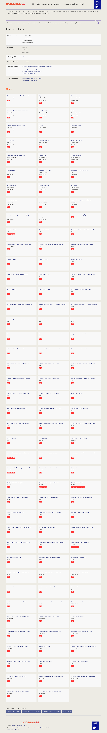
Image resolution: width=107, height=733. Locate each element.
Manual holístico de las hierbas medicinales (82, 244)
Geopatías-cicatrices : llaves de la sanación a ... (82, 334)
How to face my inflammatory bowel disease (50, 691)
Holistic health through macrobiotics (16, 125)
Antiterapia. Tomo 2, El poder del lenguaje (17, 349)
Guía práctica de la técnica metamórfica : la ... (82, 572)
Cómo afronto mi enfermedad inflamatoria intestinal (20, 96)
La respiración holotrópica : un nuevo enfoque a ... (51, 349)
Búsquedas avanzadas (44, 4)
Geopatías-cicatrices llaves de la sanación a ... (82, 497)
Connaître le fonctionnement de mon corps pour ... (19, 110)
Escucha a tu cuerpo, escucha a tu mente (81, 468)
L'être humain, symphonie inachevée (16, 155)
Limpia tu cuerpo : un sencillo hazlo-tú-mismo (18, 691)
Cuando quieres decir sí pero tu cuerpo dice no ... (19, 527)
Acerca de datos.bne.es (13, 729)
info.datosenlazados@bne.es (19, 725)
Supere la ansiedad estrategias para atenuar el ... (19, 542)
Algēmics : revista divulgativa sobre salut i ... (49, 482)
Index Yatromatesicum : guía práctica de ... (81, 215)
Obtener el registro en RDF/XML (51, 711)
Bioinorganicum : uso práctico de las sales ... (18, 423)
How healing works (76, 125)
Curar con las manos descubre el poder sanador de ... (52, 304)
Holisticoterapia (43, 438)
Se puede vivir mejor (12, 200)
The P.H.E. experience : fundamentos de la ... (18, 319)
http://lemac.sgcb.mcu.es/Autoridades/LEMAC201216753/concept (37, 66)
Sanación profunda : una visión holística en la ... (83, 423)
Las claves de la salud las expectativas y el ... (18, 497)
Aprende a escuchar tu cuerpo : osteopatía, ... (50, 572)
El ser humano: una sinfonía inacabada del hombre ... (52, 542)
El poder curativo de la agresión (47, 527)
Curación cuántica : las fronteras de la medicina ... (19, 378)
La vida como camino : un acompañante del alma (19, 602)
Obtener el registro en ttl (14, 711)
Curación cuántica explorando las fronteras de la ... (83, 229)
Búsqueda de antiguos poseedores (66, 4)
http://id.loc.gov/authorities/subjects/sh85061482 (33, 69)
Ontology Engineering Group (24, 727)
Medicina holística (11, 229)
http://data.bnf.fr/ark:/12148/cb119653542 (31, 71)
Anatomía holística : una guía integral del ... (17, 408)
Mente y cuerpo (25, 62)
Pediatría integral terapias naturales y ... (81, 512)
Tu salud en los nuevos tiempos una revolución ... (51, 334)
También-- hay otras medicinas (78, 319)
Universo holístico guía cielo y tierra (80, 542)
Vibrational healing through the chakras (81, 200)
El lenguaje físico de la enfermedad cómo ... (18, 274)
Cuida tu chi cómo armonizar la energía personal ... (83, 274)
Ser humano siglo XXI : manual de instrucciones (18, 661)
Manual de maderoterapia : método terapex (18, 572)
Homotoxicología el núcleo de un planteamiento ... (19, 244)
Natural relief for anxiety (45, 170)
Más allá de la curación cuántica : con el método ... (83, 378)
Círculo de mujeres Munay (45, 661)
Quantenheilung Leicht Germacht (79, 170)
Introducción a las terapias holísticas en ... (49, 557)
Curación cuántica (11, 259)
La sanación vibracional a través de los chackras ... (19, 393)
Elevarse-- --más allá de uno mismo (15, 512)
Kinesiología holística (44, 140)
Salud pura (74, 185)
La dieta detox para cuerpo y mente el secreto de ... (84, 304)
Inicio (33, 4)
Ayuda (82, 4)
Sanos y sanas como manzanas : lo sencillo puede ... (84, 363)
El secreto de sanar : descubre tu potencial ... (18, 646)
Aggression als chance (44, 96)
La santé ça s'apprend (76, 155)
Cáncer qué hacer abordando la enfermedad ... (18, 453)
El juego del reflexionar (45, 646)
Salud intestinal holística (77, 482)
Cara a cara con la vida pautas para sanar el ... (82, 289)
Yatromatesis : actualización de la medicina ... (50, 408)
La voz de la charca (11, 587)
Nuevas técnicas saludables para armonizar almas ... (84, 646)
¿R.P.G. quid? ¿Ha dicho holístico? (79, 438)
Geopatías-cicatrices (44, 110)
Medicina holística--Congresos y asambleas (32, 78)
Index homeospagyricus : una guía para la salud (51, 423)
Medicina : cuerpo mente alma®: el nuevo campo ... (51, 587)
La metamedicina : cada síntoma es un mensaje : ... (51, 602)
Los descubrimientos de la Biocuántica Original (18, 631)
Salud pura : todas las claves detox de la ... (49, 363)
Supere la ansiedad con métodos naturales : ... (82, 527)
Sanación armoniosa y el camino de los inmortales (19, 304)
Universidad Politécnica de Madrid (42, 727)
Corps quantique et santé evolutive (80, 587)
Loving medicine (11, 170)
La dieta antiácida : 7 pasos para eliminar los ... (50, 631)
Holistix (41, 125)
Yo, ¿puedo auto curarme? (77, 616)
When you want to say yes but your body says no (19, 215)
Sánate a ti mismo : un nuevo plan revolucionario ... (83, 676)
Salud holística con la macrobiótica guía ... (49, 497)
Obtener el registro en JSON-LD (31, 711)
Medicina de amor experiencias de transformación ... (52, 244)
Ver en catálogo (67, 711)
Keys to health (10, 140)
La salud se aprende (44, 274)
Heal (72, 110)
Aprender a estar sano (44, 289)
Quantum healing (11, 185)
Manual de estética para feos (46, 319)
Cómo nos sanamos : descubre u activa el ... (82, 602)
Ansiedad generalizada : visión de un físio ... (82, 631)
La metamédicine (43, 155)
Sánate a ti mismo (11, 438)
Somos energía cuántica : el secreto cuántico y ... (51, 676)
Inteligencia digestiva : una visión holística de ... (18, 363)
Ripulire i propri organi (44, 185)
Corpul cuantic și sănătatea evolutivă (80, 557)
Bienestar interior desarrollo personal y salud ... (19, 468)
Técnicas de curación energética (15, 482)
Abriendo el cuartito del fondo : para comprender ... (84, 453)
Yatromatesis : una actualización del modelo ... (18, 616)
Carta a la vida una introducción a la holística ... (50, 512)
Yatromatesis (42, 215)
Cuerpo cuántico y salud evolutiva (79, 349)
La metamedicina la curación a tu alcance (49, 453)
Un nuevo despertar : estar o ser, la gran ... (49, 393)
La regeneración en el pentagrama (79, 661)
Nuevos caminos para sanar (14, 557)
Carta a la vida (74, 96)
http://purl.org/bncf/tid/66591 (29, 73)
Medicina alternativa (26, 57)
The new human (43, 200)
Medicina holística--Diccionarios (29, 80)
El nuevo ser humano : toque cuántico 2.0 (49, 468)
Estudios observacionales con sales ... (16, 676)
